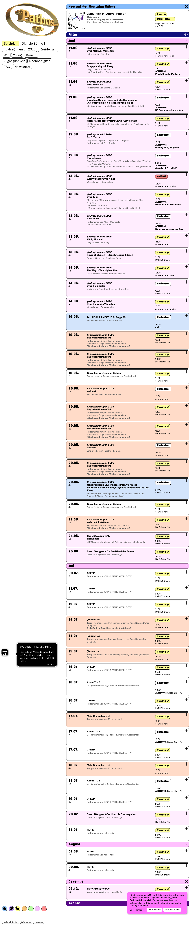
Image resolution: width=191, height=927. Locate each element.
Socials (15, 922)
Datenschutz (26, 922)
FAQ (7, 67)
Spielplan (10, 43)
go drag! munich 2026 (19, 49)
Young (17, 55)
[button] (127, 6)
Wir (6, 55)
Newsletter (22, 67)
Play (159, 14)
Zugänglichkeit (14, 61)
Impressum (38, 922)
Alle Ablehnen (154, 909)
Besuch (31, 55)
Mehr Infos (163, 19)
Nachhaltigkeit (40, 61)
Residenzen (48, 49)
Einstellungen (135, 909)
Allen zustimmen (172, 909)
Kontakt (6, 922)
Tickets (161, 49)
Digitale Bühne (32, 43)
